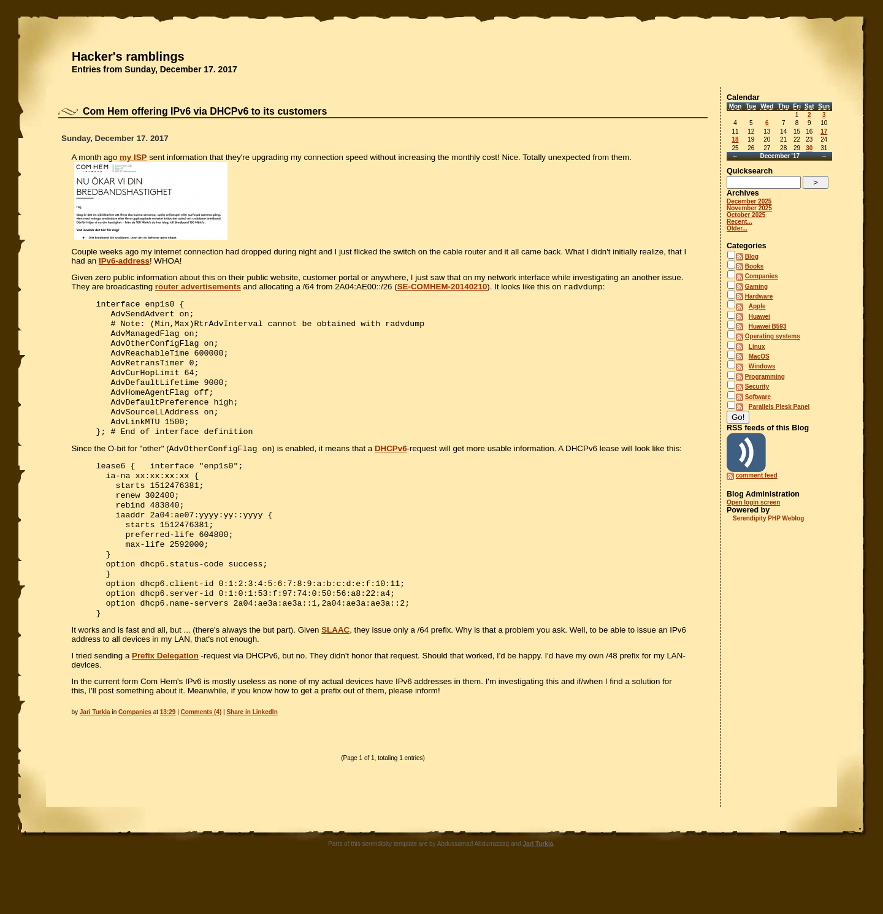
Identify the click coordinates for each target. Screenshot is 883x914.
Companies (134, 751)
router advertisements (198, 287)
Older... (737, 228)
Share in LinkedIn (251, 751)
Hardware (759, 296)
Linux (757, 346)
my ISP (133, 157)
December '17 (780, 156)
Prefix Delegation (165, 694)
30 (809, 148)
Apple (757, 306)
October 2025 (746, 214)
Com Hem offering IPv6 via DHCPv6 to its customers (205, 111)
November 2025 (749, 208)
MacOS (759, 356)
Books (754, 266)
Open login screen (753, 502)
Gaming (756, 286)
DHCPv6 (391, 468)
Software (758, 397)
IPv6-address (124, 260)
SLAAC (335, 669)
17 (823, 131)
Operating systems (772, 336)
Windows (762, 366)
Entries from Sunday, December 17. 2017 (154, 69)
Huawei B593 (768, 326)
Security (757, 386)
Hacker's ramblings (128, 56)
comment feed (757, 475)
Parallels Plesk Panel (779, 406)
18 (735, 139)
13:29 (168, 751)
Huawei (759, 316)
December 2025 (749, 201)
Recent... (739, 221)
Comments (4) (201, 751)
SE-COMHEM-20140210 (442, 287)
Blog (752, 256)
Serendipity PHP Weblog (768, 518)
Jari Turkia (95, 751)
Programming (765, 376)
